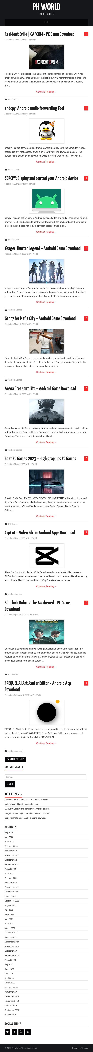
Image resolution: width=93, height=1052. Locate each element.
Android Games (15, 310)
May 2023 (9, 837)
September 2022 (12, 864)
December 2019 (12, 996)
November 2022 (12, 855)
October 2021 (11, 896)
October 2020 (11, 951)
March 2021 (10, 928)
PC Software (13, 170)
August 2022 (10, 869)
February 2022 (11, 878)
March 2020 (10, 983)
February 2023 (11, 846)
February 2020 (11, 987)
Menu (46, 22)
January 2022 (11, 883)
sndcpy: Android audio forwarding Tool (34, 108)
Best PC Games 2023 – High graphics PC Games (40, 458)
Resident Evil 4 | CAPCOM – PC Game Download (40, 34)
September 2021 (12, 901)
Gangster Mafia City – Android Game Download (40, 318)
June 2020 (9, 969)
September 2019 (12, 1010)
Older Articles (15, 759)
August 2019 (10, 1015)
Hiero (74, 1048)
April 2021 (9, 923)
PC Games (13, 99)
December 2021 (12, 887)
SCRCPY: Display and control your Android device (41, 178)
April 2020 (9, 978)
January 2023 (11, 851)
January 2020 (11, 992)
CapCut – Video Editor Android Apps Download (40, 532)
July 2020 (9, 964)
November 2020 (12, 946)
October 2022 (11, 860)
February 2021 (11, 933)
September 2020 (12, 955)
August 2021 (10, 905)
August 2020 (10, 960)
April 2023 (9, 842)
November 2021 (12, 892)
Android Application (16, 594)
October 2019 (11, 1005)
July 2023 (9, 832)
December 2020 (12, 942)
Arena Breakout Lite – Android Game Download (40, 388)
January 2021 (11, 937)
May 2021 (9, 919)
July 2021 (9, 910)
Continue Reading (46, 92)
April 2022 (9, 873)
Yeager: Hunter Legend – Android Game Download (43, 248)
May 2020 (9, 974)
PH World (46, 7)
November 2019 (12, 1001)
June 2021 (9, 914)
